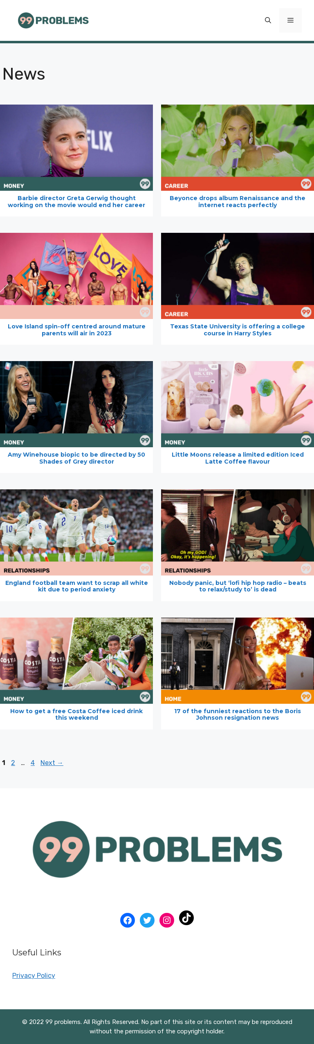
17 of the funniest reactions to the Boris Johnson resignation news (237, 714)
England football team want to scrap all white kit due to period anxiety (76, 586)
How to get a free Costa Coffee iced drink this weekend (76, 714)
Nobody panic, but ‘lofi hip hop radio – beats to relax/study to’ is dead (237, 586)
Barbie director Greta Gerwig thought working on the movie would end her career (76, 201)
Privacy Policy (33, 975)
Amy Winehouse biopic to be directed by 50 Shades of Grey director (76, 458)
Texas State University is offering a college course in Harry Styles (237, 330)
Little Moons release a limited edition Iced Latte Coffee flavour (238, 458)
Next (51, 763)
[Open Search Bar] (268, 20)
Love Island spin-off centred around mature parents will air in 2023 (77, 330)
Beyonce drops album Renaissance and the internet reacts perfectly (237, 201)
